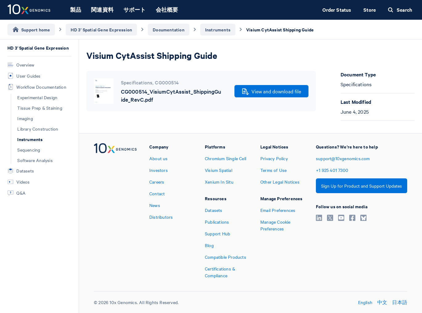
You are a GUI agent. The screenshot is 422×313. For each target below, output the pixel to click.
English (365, 302)
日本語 (399, 302)
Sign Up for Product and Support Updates (361, 186)
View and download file (271, 91)
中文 (382, 302)
